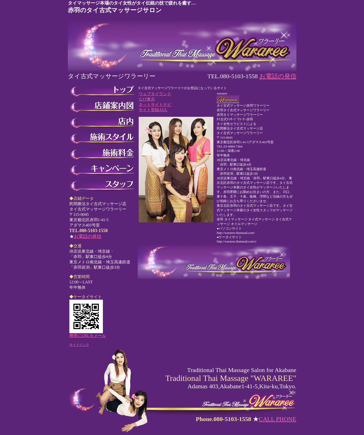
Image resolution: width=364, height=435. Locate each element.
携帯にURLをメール (87, 335)
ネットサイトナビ (155, 104)
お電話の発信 (277, 76)
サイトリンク (79, 345)
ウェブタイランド (155, 94)
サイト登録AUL (153, 110)
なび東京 (147, 99)
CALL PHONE (277, 419)
